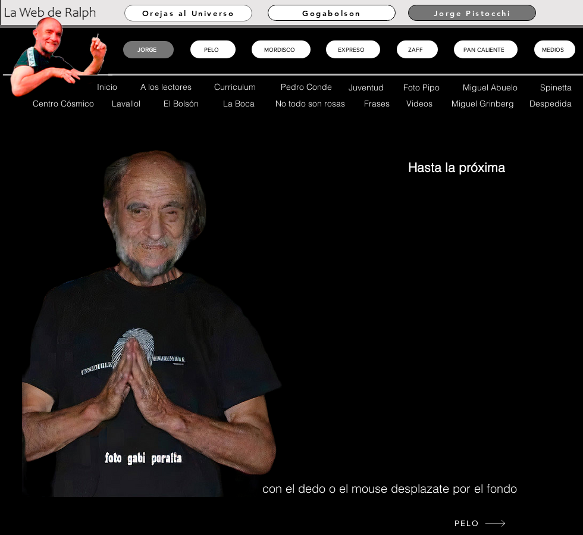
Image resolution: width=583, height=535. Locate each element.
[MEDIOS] (554, 49)
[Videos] (421, 103)
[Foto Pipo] (423, 87)
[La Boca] (240, 103)
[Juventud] (367, 87)
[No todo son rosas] (311, 103)
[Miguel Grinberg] (484, 103)
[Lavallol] (128, 103)
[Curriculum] (236, 87)
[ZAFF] (417, 49)
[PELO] (480, 523)
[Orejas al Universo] (188, 13)
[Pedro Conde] (308, 87)
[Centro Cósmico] (65, 103)
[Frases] (378, 103)
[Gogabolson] (332, 13)
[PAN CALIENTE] (486, 49)
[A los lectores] (167, 87)
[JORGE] (148, 50)
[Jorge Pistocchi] (472, 13)
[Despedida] (552, 103)
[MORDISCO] (281, 49)
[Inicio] (112, 263)
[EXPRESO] (353, 49)
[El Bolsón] (183, 103)
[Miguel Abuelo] (492, 87)
